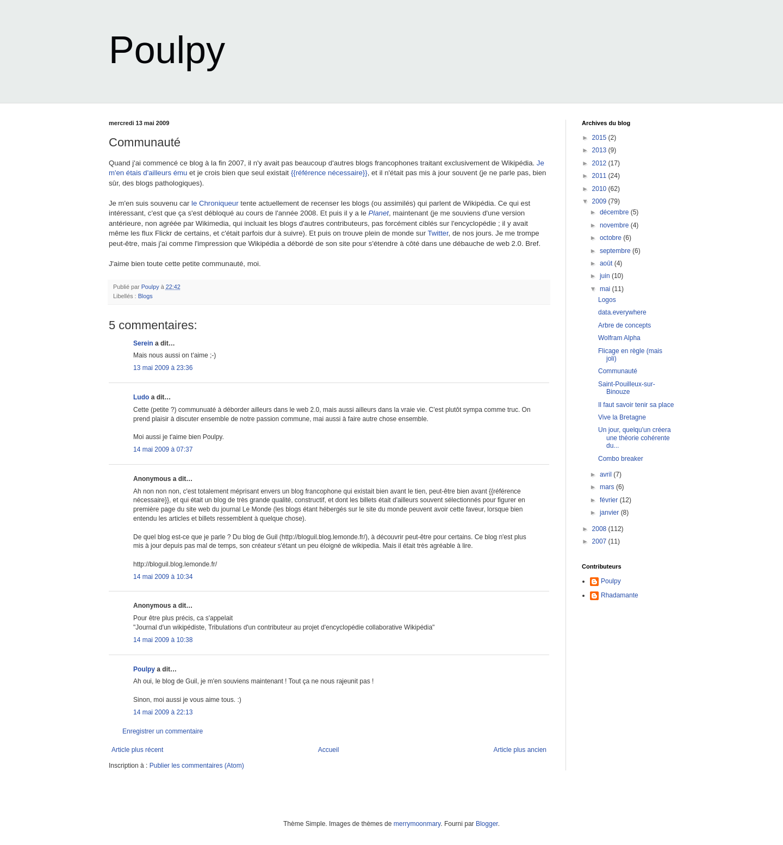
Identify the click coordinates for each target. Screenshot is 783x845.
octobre (611, 238)
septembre (616, 251)
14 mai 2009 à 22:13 (162, 712)
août (607, 263)
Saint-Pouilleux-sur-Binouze (626, 388)
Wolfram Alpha (619, 338)
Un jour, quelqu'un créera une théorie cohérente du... (634, 437)
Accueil (328, 750)
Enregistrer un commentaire (162, 731)
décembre (615, 212)
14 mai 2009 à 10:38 (162, 640)
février (610, 500)
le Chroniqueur (215, 203)
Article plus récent (137, 750)
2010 (600, 189)
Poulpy (167, 50)
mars (608, 487)
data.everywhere (622, 312)
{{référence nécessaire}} (329, 173)
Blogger (487, 824)
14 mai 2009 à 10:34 (162, 577)
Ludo (141, 397)
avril (606, 474)
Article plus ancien (520, 750)
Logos (607, 300)
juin (606, 276)
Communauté (617, 371)
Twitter (437, 233)
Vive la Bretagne (622, 417)
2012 (600, 163)
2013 (600, 150)
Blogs (145, 296)
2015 (600, 137)
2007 (600, 541)
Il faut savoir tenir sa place (636, 405)
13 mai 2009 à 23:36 (162, 368)
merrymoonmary (417, 824)
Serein (143, 343)
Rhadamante (619, 595)
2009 (600, 201)
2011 (600, 176)
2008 (600, 529)
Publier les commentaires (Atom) (197, 765)
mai (606, 289)
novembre (615, 225)
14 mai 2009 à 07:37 (162, 449)
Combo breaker (620, 458)
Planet (378, 213)
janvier (610, 512)
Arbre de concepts (624, 325)
